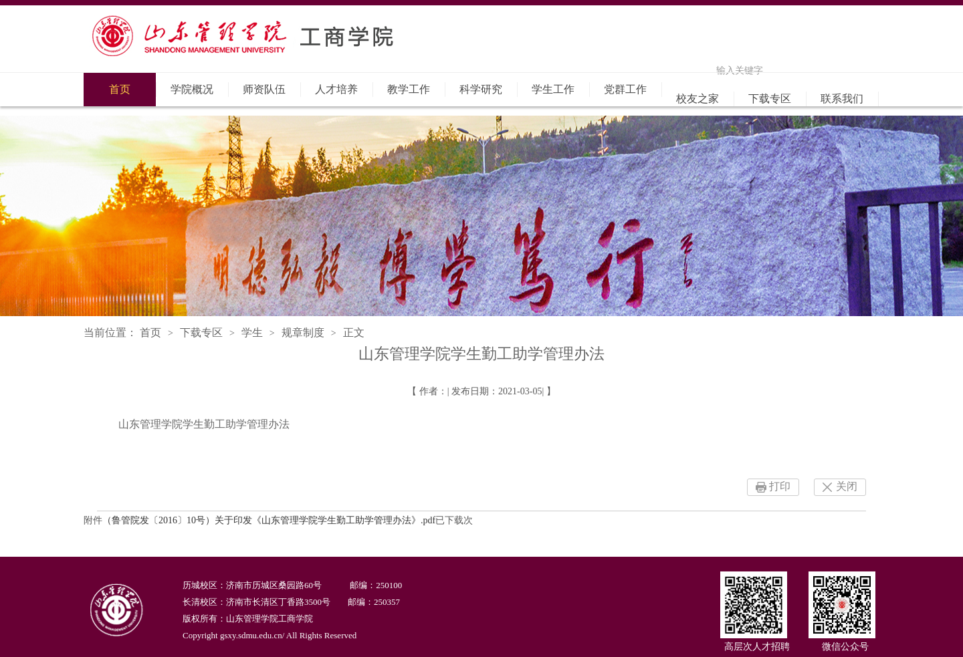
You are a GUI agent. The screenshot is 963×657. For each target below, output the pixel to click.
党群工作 (625, 89)
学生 (252, 332)
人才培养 (336, 89)
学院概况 (192, 89)
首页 (119, 89)
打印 (779, 486)
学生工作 (553, 89)
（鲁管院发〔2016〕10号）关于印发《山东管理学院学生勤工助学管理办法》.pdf (268, 520)
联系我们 (842, 98)
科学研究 (480, 89)
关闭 (846, 486)
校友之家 (697, 98)
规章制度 (303, 332)
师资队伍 (264, 89)
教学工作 (408, 89)
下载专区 (769, 98)
